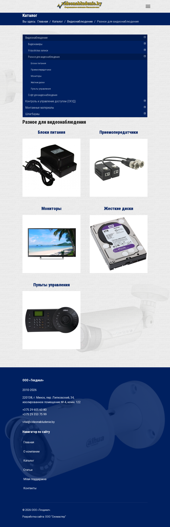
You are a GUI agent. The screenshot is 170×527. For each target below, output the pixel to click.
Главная (28, 442)
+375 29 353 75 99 (34, 414)
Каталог (28, 460)
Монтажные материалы (39, 107)
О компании (31, 451)
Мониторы (36, 76)
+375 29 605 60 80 (34, 409)
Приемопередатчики (41, 69)
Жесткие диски (38, 82)
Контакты (30, 488)
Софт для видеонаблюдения (42, 95)
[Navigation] (148, 6)
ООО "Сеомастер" (55, 516)
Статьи (27, 470)
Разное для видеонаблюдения (44, 56)
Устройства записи (38, 50)
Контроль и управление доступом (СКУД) (50, 101)
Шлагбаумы (32, 114)
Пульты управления (41, 88)
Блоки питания (38, 63)
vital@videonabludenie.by (38, 422)
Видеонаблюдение (36, 37)
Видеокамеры (35, 44)
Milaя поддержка (34, 479)
